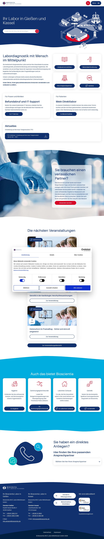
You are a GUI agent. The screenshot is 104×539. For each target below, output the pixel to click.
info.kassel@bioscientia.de (41, 519)
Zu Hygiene (14, 408)
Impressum (57, 532)
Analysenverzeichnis (64, 67)
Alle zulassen (78, 288)
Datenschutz (47, 532)
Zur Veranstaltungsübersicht (52, 345)
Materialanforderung (89, 67)
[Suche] (88, 3)
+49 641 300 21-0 (12, 513)
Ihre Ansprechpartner (64, 86)
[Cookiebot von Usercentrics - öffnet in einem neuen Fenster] (82, 250)
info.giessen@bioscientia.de (12, 521)
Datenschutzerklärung (21, 270)
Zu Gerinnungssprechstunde (39, 407)
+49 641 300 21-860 (13, 516)
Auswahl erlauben (52, 288)
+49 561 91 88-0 (37, 513)
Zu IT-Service (13, 114)
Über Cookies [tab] (78, 255)
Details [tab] (52, 255)
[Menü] (96, 3)
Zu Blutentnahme (66, 114)
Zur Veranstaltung (52, 300)
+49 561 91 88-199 (37, 516)
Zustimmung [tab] (26, 255)
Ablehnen (26, 288)
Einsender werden (65, 203)
